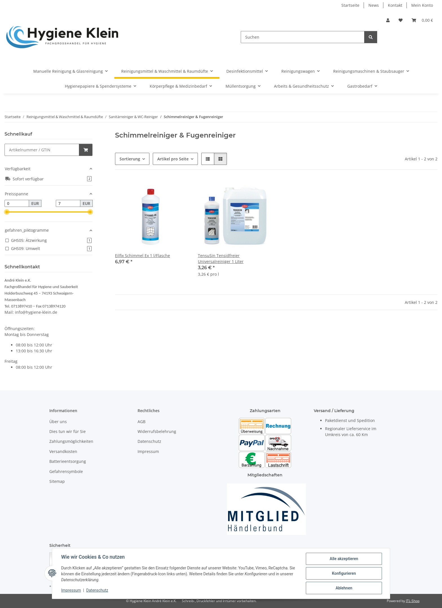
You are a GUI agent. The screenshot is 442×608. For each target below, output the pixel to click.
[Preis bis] (68, 203)
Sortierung (130, 159)
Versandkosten (63, 451)
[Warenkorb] (422, 20)
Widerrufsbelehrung (157, 431)
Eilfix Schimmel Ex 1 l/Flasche (142, 255)
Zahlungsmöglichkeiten (71, 441)
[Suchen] (302, 37)
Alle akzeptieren (344, 558)
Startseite (350, 5)
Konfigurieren (344, 573)
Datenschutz (97, 590)
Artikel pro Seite (173, 159)
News (373, 5)
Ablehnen (343, 588)
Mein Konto (422, 5)
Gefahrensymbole (66, 471)
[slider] (6, 212)
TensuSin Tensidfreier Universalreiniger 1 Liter (221, 258)
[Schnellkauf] (42, 150)
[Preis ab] (17, 203)
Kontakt (395, 5)
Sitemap (57, 481)
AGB (141, 421)
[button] (388, 20)
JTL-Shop (412, 600)
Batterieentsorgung (67, 461)
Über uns (58, 421)
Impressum (71, 590)
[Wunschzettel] (400, 20)
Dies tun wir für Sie (67, 431)
